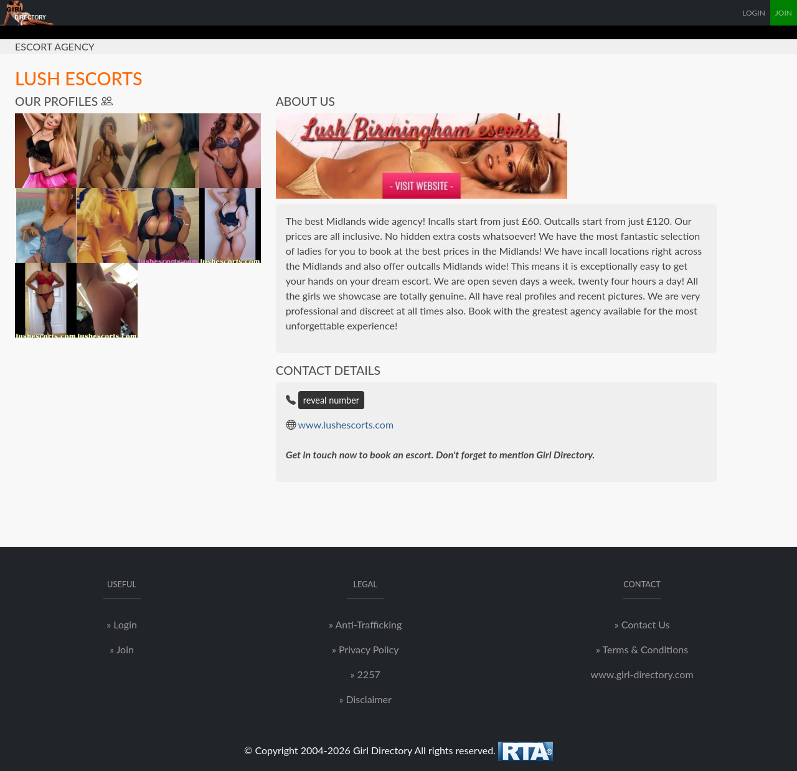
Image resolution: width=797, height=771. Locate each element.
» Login (121, 624)
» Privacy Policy (365, 649)
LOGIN (753, 12)
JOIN (783, 12)
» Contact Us (642, 624)
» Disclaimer (365, 699)
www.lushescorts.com (346, 424)
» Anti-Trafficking (365, 624)
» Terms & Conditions (642, 649)
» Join (122, 649)
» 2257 (365, 674)
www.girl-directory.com (642, 674)
